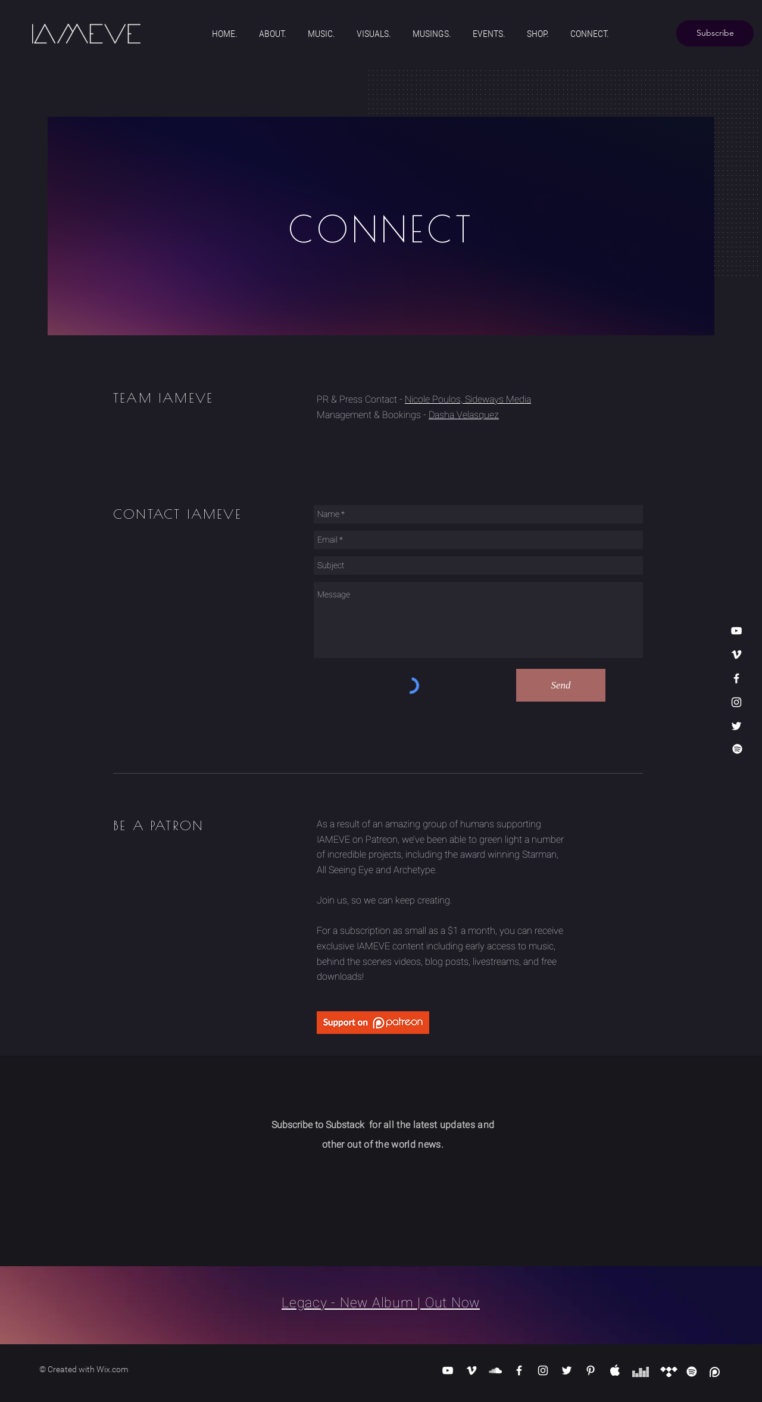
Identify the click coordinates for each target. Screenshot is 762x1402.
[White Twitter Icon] (736, 726)
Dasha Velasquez (464, 414)
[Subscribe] (715, 33)
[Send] (560, 685)
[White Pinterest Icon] (590, 1370)
